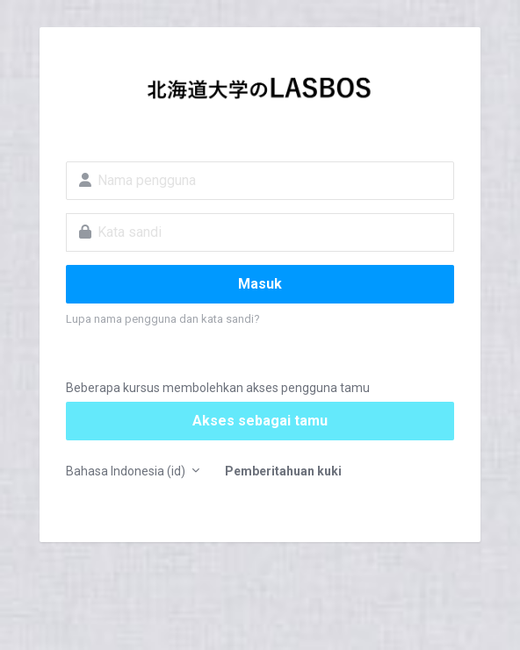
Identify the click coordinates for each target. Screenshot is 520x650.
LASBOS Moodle (260, 93)
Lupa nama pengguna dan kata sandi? (163, 318)
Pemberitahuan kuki (283, 471)
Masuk (260, 283)
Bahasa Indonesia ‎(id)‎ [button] (127, 471)
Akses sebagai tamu (260, 420)
